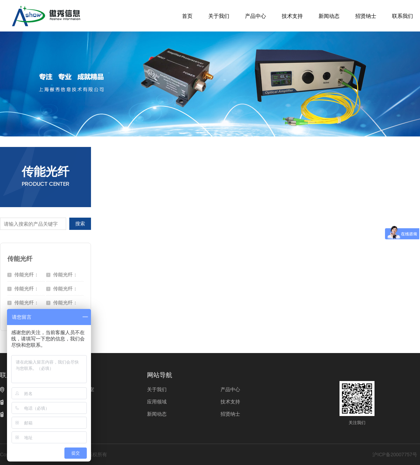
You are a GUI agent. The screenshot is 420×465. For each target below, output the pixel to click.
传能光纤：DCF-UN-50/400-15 (65, 288)
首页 (187, 16)
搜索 (80, 223)
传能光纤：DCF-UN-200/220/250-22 (67, 302)
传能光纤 (20, 256)
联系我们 (402, 16)
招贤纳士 (365, 16)
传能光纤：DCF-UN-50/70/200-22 (28, 288)
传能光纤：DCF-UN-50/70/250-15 (67, 274)
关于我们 (218, 16)
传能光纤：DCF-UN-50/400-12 (26, 302)
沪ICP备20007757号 (394, 454)
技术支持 (292, 16)
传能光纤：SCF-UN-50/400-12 (26, 274)
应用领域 (157, 401)
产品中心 (255, 16)
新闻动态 (329, 16)
